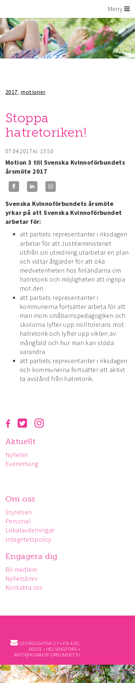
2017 (11, 91)
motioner (33, 91)
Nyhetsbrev (21, 578)
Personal (18, 521)
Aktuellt (20, 441)
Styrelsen (18, 512)
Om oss (20, 499)
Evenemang (22, 464)
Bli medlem (21, 569)
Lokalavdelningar (29, 530)
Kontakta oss (24, 587)
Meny (119, 9)
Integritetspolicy (28, 539)
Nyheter (16, 455)
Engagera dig (31, 556)
